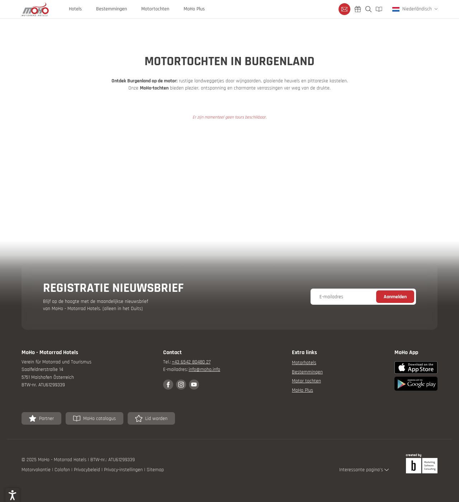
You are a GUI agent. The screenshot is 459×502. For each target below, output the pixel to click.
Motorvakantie (37, 470)
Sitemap (155, 470)
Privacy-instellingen (124, 470)
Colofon (63, 470)
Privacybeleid (87, 470)
